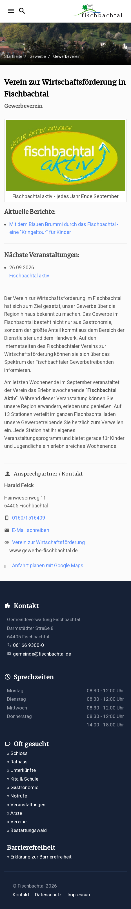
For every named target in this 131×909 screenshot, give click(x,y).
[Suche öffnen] (23, 11)
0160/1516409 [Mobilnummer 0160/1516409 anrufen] (28, 518)
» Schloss (17, 753)
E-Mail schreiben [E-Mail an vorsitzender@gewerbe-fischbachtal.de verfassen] (30, 530)
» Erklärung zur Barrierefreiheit (39, 857)
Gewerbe (38, 56)
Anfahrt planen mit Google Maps (47, 565)
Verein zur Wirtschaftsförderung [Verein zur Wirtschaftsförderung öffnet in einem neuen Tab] (48, 542)
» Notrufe (17, 796)
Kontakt (21, 894)
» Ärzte (14, 813)
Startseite (13, 56)
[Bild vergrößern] (65, 155)
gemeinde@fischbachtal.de (42, 654)
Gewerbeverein (67, 56)
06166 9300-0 (28, 645)
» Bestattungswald (27, 830)
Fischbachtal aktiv (29, 276)
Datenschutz (48, 894)
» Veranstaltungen (26, 804)
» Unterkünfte (21, 770)
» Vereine (16, 821)
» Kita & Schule (22, 779)
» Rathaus (17, 762)
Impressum (79, 894)
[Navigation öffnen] (12, 11)
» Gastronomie (22, 787)
